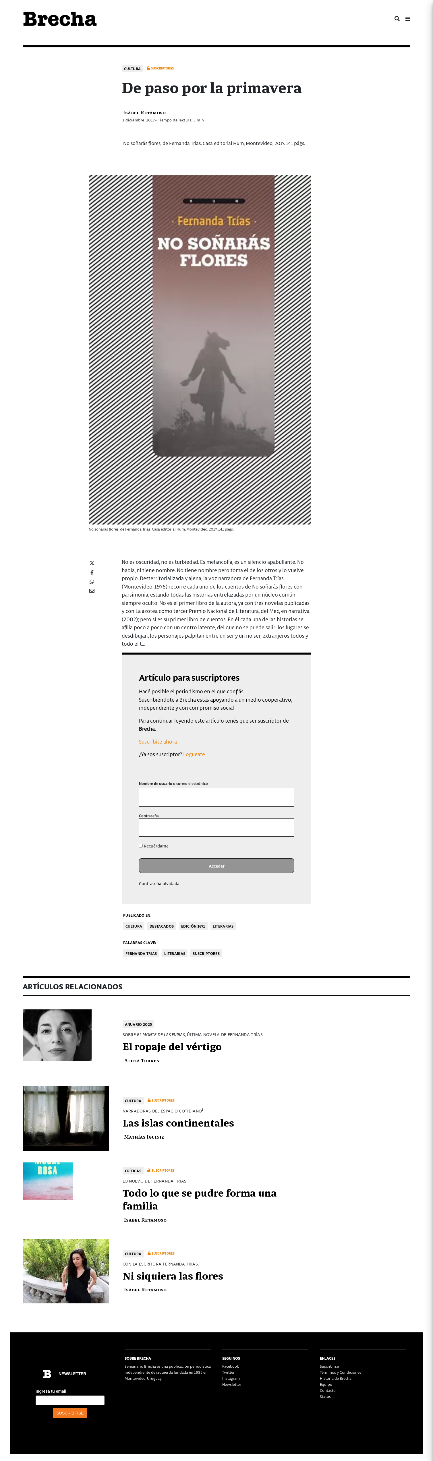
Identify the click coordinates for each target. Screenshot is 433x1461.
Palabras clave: (139, 942)
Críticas (133, 1170)
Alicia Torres (141, 1060)
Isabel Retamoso (144, 112)
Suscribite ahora (158, 741)
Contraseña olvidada (159, 883)
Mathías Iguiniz (144, 1136)
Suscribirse (329, 1366)
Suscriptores (206, 953)
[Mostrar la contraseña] (285, 827)
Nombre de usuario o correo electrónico (173, 783)
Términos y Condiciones (340, 1372)
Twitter (228, 1372)
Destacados (162, 926)
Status (325, 1396)
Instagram (231, 1378)
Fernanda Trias (141, 953)
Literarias (223, 926)
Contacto (328, 1390)
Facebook (230, 1366)
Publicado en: (137, 915)
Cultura (132, 68)
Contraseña (149, 815)
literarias (174, 953)
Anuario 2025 (138, 1024)
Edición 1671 (193, 926)
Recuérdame (154, 846)
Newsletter (231, 1384)
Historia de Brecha (335, 1378)
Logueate (194, 754)
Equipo (326, 1384)
